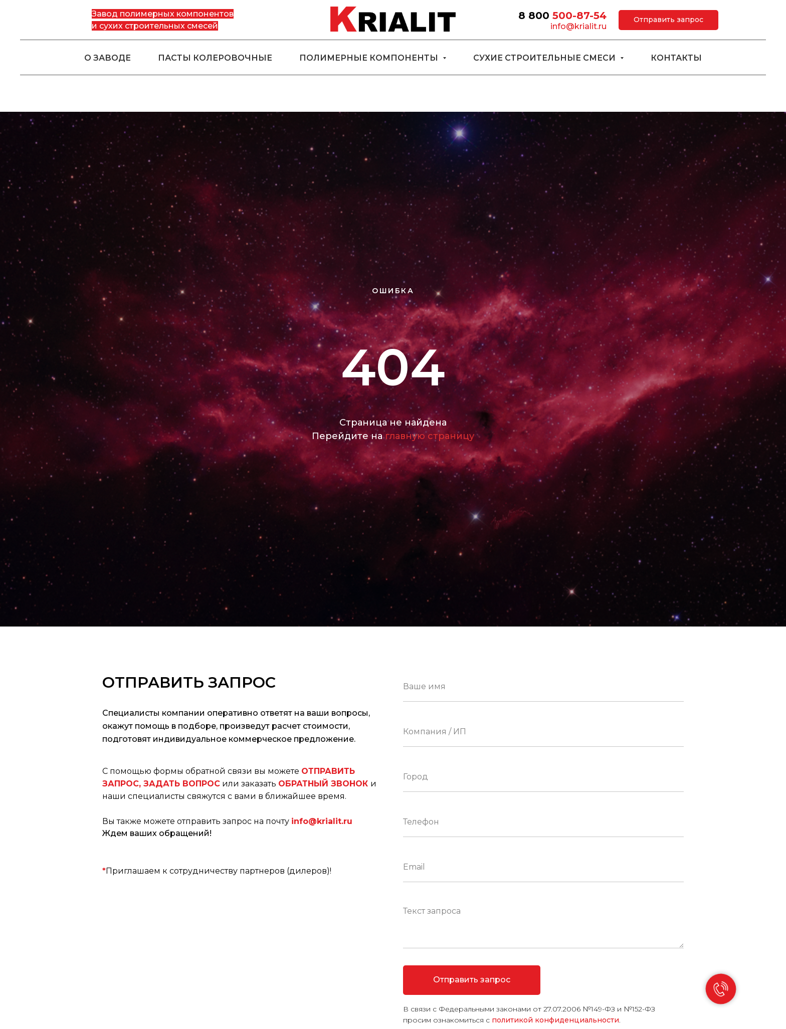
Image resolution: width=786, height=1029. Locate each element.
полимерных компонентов (177, 14)
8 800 (533, 16)
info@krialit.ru (578, 26)
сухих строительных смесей (158, 26)
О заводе (107, 58)
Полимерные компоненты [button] (369, 58)
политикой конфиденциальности (555, 1019)
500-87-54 (579, 16)
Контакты (676, 58)
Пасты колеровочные (215, 58)
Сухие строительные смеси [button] (545, 58)
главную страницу (429, 436)
